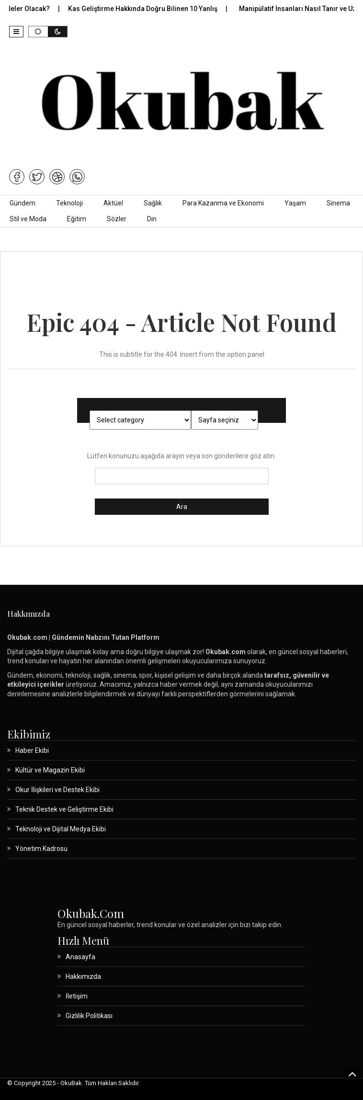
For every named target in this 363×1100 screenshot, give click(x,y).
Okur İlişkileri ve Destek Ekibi (57, 790)
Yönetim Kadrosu (41, 848)
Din (152, 219)
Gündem (22, 203)
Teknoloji (69, 203)
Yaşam (295, 203)
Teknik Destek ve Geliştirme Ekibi (64, 809)
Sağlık (153, 203)
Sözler (116, 219)
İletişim (77, 996)
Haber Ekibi (32, 750)
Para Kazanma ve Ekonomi (223, 203)
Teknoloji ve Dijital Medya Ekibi (60, 829)
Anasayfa (80, 957)
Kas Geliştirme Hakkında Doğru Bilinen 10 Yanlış (148, 8)
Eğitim (76, 219)
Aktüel (113, 203)
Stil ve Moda (28, 219)
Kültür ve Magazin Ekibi (50, 770)
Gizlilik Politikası (89, 1016)
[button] (16, 31)
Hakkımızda (83, 976)
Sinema (338, 203)
